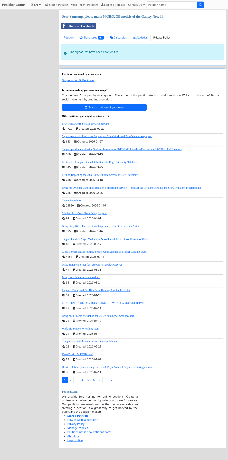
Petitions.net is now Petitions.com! (89, 432)
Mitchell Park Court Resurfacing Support (84, 213)
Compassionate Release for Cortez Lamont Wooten (90, 341)
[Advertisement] (27, 60)
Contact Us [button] (135, 5)
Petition (69, 37)
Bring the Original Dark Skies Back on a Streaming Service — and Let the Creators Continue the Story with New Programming (131, 187)
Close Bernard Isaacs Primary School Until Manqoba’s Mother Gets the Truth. (104, 251)
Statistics (140, 37)
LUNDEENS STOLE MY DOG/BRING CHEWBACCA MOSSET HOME (103, 303)
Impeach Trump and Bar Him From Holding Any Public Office (96, 290)
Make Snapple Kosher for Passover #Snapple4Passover (92, 264)
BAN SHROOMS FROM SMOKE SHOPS (85, 123)
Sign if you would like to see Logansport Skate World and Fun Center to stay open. (107, 136)
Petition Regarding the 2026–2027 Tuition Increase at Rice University (100, 174)
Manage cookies (77, 428)
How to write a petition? (82, 420)
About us (73, 436)
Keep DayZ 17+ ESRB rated (77, 354)
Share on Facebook (77, 26)
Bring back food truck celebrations (81, 277)
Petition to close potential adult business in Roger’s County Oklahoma (100, 162)
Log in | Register (113, 5)
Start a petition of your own (104, 107)
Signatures (91, 38)
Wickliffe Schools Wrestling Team (80, 328)
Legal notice (75, 440)
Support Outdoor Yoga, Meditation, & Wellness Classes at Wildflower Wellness (105, 239)
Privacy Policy (161, 37)
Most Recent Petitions (84, 5)
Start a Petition (56, 5)
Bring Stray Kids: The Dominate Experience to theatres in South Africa (100, 226)
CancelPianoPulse (72, 200)
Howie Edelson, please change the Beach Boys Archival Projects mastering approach (108, 367)
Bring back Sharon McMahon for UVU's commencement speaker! (98, 315)
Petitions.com (13, 4)
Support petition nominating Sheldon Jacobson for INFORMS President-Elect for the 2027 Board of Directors (122, 149)
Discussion (118, 37)
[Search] (171, 5)
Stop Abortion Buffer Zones (78, 80)
